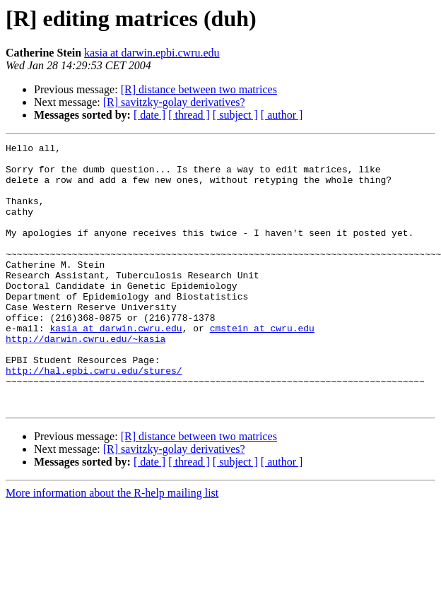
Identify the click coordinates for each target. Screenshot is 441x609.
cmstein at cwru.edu (262, 366)
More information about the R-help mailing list (112, 546)
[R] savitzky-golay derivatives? (174, 102)
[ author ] (282, 115)
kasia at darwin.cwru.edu (115, 366)
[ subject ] (235, 115)
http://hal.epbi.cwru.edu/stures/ (94, 416)
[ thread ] (189, 115)
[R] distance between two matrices (199, 89)
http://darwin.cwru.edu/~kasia (85, 378)
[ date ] (149, 115)
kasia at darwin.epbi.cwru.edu (151, 53)
